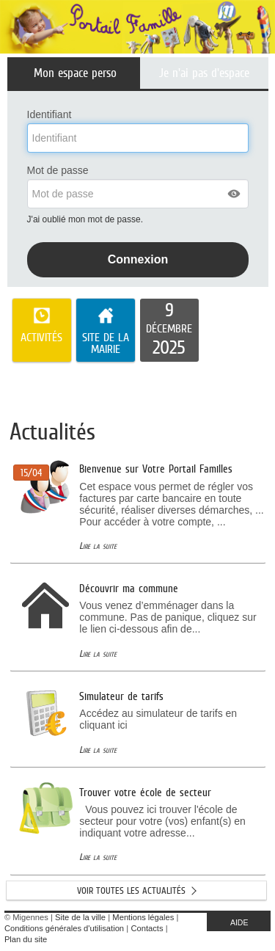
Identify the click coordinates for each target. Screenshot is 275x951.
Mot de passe (58, 170)
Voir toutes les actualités (131, 890)
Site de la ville (80, 917)
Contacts (147, 928)
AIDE (239, 922)
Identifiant (49, 114)
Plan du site (25, 939)
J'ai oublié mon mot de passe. (86, 219)
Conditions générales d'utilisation (64, 928)
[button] (234, 193)
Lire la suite (98, 545)
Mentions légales (143, 917)
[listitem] (169, 330)
